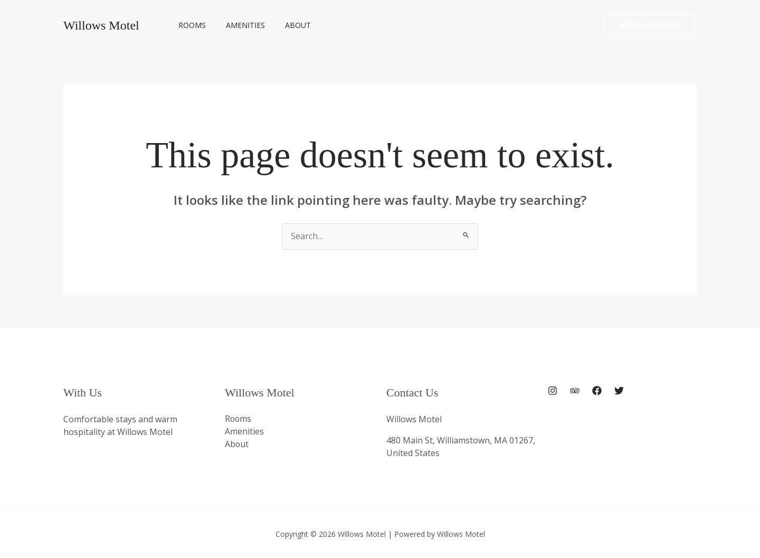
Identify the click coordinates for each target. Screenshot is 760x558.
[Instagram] (552, 391)
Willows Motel (101, 25)
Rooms (189, 25)
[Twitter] (619, 391)
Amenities (237, 25)
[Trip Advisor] (575, 391)
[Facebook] (597, 391)
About (285, 25)
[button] (650, 25)
